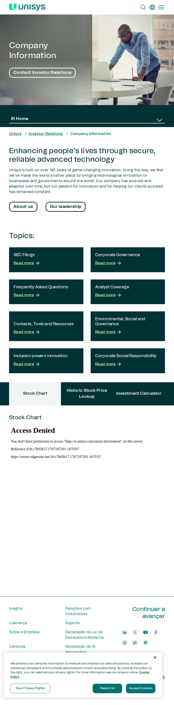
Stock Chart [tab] (35, 394)
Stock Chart (87, 505)
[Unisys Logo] (27, 7)
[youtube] (145, 632)
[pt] (152, 7)
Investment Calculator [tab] (139, 394)
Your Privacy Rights (30, 688)
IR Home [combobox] (19, 119)
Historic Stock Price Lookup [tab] (87, 394)
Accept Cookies (141, 688)
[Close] (155, 657)
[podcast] (145, 642)
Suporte (72, 623)
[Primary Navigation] (161, 7)
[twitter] (135, 632)
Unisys (15, 134)
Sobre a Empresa (24, 632)
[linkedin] (124, 632)
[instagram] (124, 642)
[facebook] (155, 632)
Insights (16, 608)
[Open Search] (143, 7)
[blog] (135, 642)
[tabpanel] (87, 500)
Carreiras (17, 646)
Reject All (107, 688)
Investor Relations (46, 134)
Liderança (18, 623)
